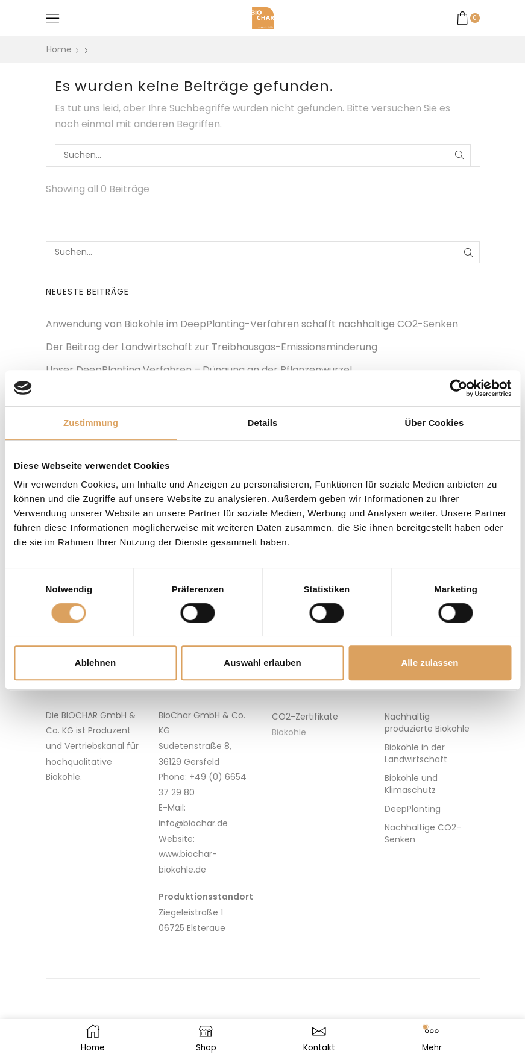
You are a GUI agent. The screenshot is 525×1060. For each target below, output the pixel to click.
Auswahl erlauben (262, 662)
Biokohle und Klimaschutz (411, 784)
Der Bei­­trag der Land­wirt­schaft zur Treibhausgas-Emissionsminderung (211, 347)
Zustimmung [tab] (90, 423)
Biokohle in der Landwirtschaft (416, 753)
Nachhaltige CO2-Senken (423, 833)
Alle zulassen (429, 662)
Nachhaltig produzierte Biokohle (427, 722)
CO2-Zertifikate (305, 716)
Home (59, 49)
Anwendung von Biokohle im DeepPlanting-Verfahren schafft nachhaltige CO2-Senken (252, 324)
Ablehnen (95, 662)
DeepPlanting (413, 809)
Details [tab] (263, 423)
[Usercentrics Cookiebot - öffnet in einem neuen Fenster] (458, 388)
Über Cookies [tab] (434, 423)
